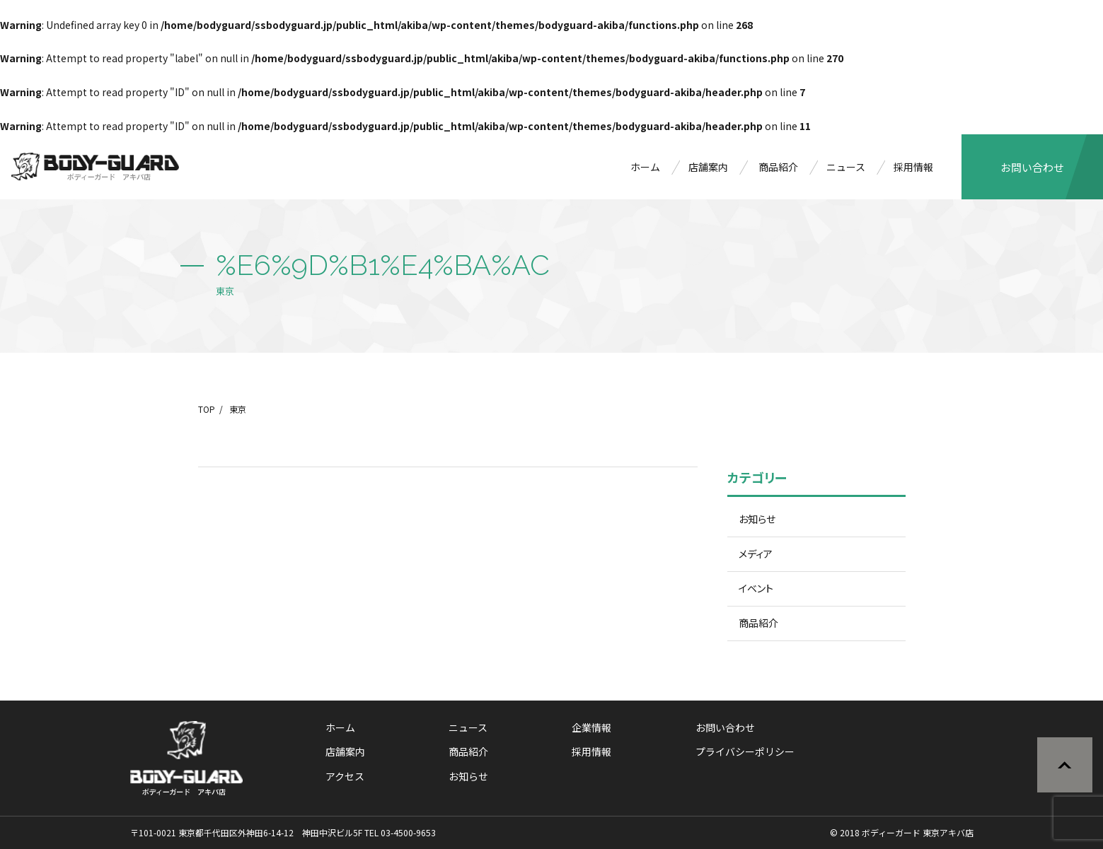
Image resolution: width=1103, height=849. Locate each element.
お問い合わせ (1032, 167)
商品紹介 (778, 167)
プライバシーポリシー (745, 751)
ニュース (845, 167)
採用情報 (913, 167)
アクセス (344, 776)
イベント (756, 588)
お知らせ (757, 519)
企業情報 (591, 727)
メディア (756, 553)
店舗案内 (708, 167)
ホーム (645, 167)
